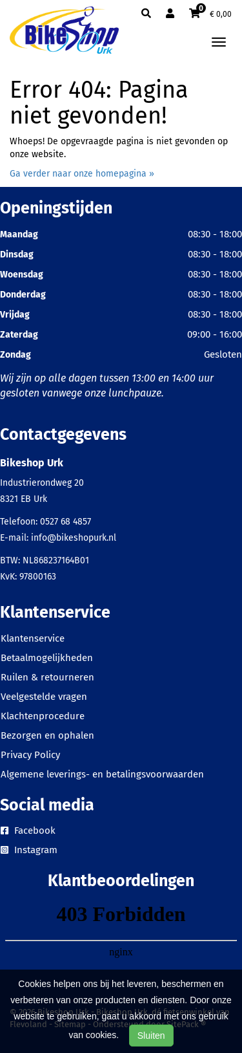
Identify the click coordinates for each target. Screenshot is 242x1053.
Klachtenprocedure (43, 716)
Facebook (28, 830)
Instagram (29, 850)
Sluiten (151, 1035)
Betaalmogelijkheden (47, 658)
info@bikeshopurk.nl (73, 537)
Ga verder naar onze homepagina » (82, 173)
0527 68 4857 (65, 521)
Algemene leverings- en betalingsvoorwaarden (102, 774)
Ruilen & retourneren (47, 677)
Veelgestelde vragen (44, 696)
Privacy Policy (30, 755)
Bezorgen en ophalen (47, 735)
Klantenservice (33, 638)
